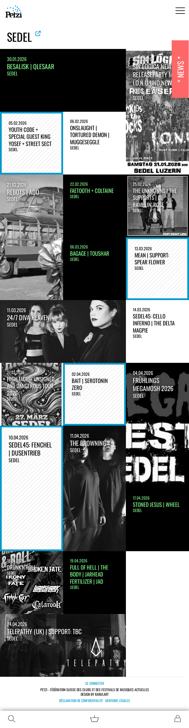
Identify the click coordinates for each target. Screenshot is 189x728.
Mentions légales (117, 700)
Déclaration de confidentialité (81, 700)
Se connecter (94, 683)
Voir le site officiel (38, 33)
